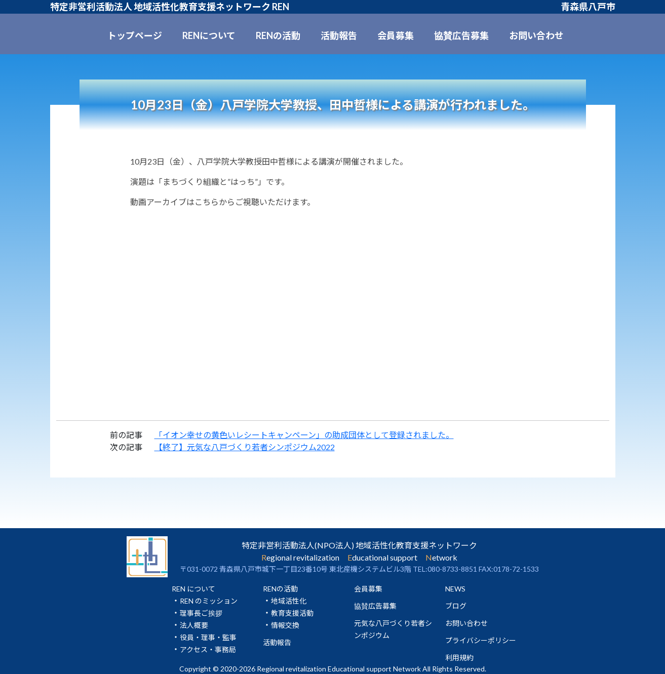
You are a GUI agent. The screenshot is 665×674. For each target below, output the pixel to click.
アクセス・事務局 (208, 649)
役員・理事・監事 (208, 637)
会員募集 (395, 35)
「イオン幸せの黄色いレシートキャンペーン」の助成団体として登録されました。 (304, 435)
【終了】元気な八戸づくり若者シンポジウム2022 (244, 447)
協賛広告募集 (461, 35)
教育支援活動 (292, 613)
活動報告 (339, 35)
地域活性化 (288, 601)
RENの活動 (278, 35)
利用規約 (459, 657)
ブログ (455, 606)
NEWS (455, 588)
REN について (193, 588)
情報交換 (285, 625)
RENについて (209, 35)
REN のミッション (209, 601)
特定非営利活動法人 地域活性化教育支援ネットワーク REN (169, 6)
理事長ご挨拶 (201, 613)
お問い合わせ (536, 35)
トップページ (134, 35)
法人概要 (194, 625)
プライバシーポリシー (480, 640)
